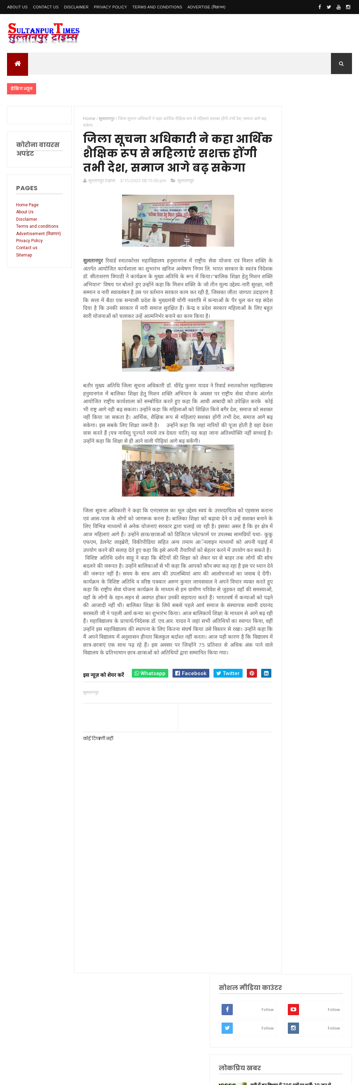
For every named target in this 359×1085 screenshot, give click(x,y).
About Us (17, 7)
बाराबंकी (287, 800)
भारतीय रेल (290, 712)
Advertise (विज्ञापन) (206, 7)
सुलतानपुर (179, 201)
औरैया (286, 778)
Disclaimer (76, 7)
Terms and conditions (157, 7)
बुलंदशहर (288, 811)
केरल (285, 789)
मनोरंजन (288, 745)
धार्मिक (286, 690)
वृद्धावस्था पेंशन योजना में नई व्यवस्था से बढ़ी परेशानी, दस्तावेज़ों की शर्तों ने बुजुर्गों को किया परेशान (308, 376)
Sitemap (24, 265)
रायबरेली (288, 646)
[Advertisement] (165, 960)
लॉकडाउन (288, 657)
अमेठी (286, 635)
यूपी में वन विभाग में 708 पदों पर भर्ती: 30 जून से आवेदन (323, 262)
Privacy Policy (110, 7)
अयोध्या (287, 723)
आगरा (286, 767)
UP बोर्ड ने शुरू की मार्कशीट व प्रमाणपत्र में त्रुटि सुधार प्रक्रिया (324, 338)
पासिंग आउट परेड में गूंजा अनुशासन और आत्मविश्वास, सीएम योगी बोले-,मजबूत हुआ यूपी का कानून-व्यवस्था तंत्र (308, 300)
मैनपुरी (286, 833)
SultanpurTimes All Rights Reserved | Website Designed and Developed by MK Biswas (141, 1075)
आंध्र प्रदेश (289, 756)
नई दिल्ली (288, 624)
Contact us (27, 257)
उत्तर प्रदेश (289, 591)
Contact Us (46, 7)
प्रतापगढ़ (287, 701)
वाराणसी (288, 679)
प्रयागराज (288, 668)
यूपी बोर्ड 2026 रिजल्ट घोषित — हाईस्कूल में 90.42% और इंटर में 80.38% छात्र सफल (308, 422)
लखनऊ (287, 602)
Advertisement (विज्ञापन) (30, 241)
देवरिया (287, 734)
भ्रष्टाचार (287, 822)
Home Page (27, 204)
